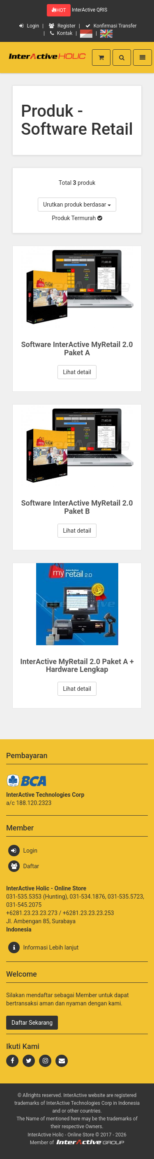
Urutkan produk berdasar (77, 204)
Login (29, 26)
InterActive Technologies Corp (79, 1103)
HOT (58, 10)
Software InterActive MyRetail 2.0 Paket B (77, 507)
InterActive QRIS (89, 10)
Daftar (23, 866)
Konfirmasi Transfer (111, 26)
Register (62, 26)
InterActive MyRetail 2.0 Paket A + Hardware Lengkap (77, 665)
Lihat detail (77, 372)
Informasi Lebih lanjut (43, 947)
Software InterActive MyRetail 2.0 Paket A (77, 348)
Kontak (61, 33)
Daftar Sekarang (32, 1022)
